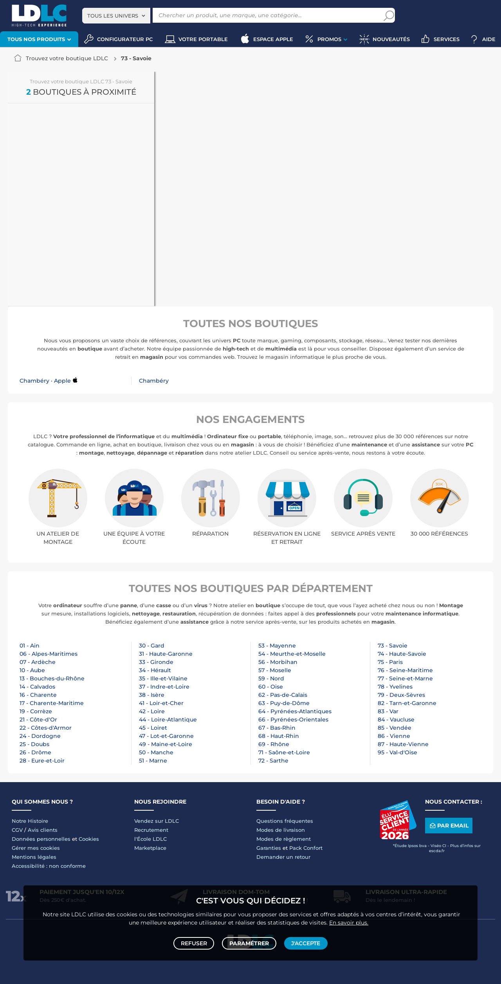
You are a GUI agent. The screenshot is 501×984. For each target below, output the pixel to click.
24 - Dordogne (40, 735)
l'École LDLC (150, 839)
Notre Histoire (30, 821)
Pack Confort (306, 848)
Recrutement (151, 830)
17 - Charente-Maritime (52, 703)
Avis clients (43, 830)
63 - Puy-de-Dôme (284, 703)
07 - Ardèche (38, 662)
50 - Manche (156, 752)
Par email (449, 826)
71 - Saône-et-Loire (284, 752)
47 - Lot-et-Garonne (166, 735)
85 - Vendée (394, 727)
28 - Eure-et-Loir (42, 760)
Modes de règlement (283, 839)
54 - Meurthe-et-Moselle (292, 653)
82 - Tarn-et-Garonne (407, 703)
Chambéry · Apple (45, 380)
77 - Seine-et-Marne (405, 678)
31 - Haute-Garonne (166, 653)
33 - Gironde (156, 662)
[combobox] (116, 15)
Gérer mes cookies (36, 848)
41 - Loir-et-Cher (161, 703)
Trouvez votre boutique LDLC (67, 58)
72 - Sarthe (273, 760)
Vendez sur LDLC (156, 821)
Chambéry (154, 380)
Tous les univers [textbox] (112, 16)
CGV (17, 830)
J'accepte (304, 941)
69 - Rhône (273, 744)
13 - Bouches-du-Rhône (52, 678)
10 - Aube (32, 670)
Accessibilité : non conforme (49, 866)
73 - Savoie (392, 645)
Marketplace (150, 848)
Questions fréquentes (284, 821)
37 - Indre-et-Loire (164, 686)
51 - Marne (153, 760)
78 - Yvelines (395, 686)
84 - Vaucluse (396, 719)
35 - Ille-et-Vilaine (163, 678)
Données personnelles (41, 839)
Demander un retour (283, 857)
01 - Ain (30, 645)
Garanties (268, 848)
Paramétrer (249, 941)
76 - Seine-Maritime (405, 670)
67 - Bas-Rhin (277, 727)
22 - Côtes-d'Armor (46, 727)
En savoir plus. (348, 919)
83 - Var (388, 711)
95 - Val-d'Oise (397, 752)
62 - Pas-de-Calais (282, 694)
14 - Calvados (37, 686)
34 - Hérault (155, 670)
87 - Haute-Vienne (403, 744)
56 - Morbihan (277, 662)
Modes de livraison (280, 830)
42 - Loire (152, 711)
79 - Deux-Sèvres (401, 694)
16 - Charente (38, 694)
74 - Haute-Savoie (402, 653)
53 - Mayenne (277, 645)
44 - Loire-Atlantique (168, 719)
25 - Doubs (34, 744)
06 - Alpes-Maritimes (48, 653)
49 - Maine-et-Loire (165, 744)
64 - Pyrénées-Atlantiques (295, 711)
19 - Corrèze (36, 711)
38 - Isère (151, 694)
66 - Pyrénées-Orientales (293, 719)
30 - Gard (151, 645)
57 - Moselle (274, 670)
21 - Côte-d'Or (38, 719)
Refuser (195, 941)
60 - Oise (270, 686)
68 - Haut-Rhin (278, 735)
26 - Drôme (35, 752)
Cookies (89, 839)
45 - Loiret (153, 727)
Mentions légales (34, 857)
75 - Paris (390, 662)
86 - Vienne (394, 735)
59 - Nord (271, 678)
